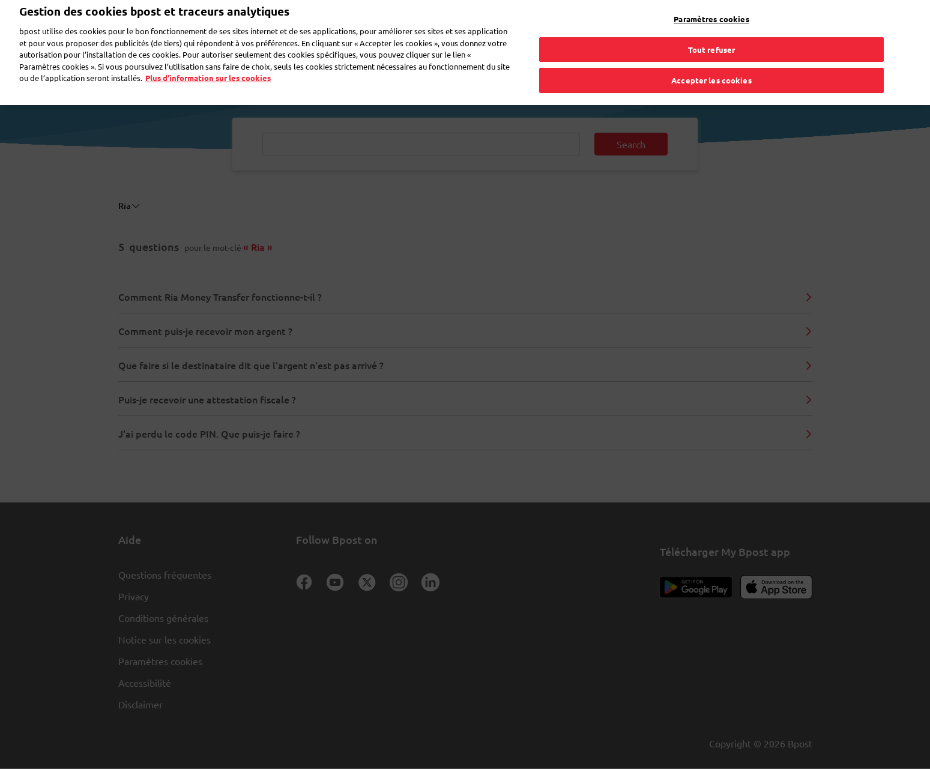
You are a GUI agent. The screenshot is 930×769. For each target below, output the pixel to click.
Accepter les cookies (711, 63)
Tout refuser (711, 31)
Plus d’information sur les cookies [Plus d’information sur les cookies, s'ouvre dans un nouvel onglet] (208, 60)
